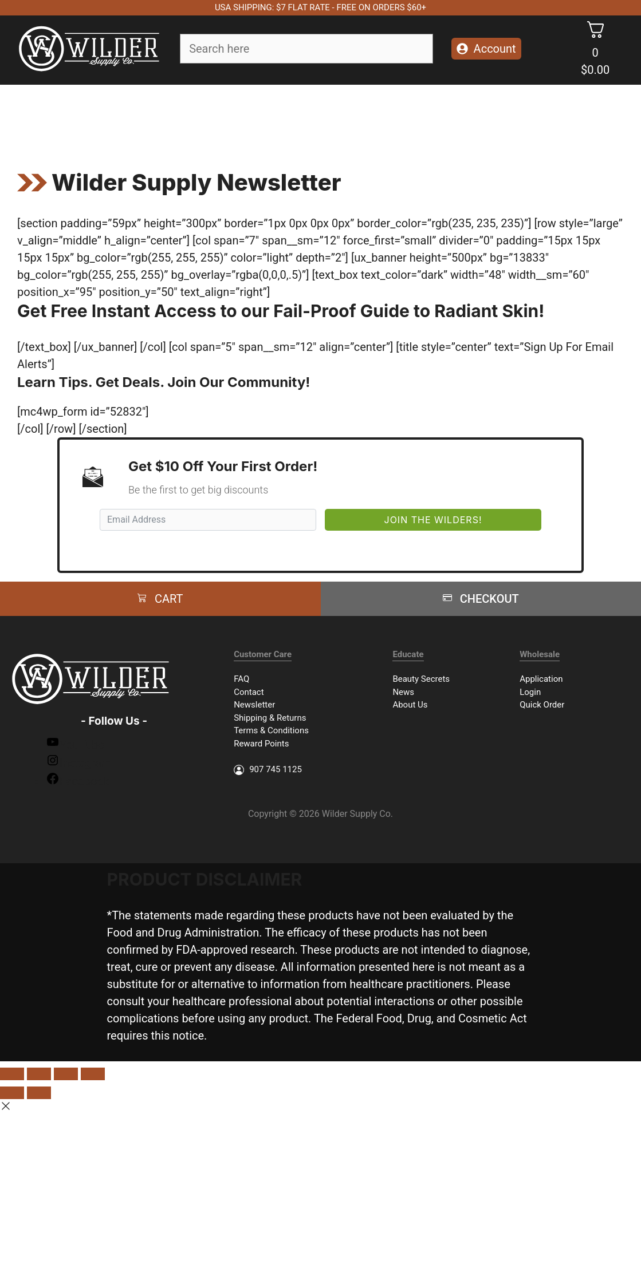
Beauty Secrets (421, 679)
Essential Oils (302, 116)
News (403, 692)
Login (530, 692)
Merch (516, 116)
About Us (409, 705)
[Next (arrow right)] (39, 1092)
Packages (458, 116)
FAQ (241, 679)
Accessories (386, 116)
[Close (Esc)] (12, 1074)
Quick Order (542, 705)
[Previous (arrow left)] (12, 1092)
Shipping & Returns (270, 718)
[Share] (39, 1074)
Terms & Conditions (271, 730)
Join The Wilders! (433, 520)
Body (224, 116)
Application (541, 679)
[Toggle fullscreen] (66, 1074)
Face (167, 116)
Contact (249, 692)
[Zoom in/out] (93, 1074)
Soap (111, 116)
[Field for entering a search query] (306, 49)
